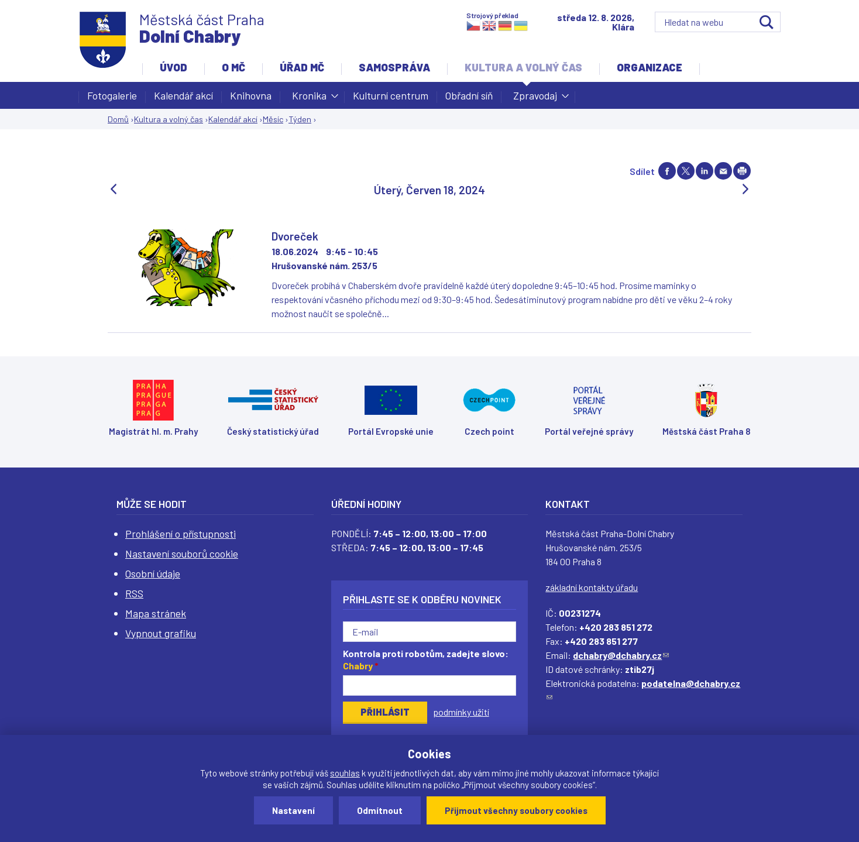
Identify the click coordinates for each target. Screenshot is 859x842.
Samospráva (394, 67)
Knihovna (251, 95)
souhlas (345, 773)
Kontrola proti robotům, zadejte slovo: (425, 659)
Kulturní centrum (390, 95)
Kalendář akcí (183, 95)
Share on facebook (667, 171)
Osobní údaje (152, 573)
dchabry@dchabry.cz (621, 655)
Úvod (173, 67)
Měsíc (273, 119)
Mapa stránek (155, 613)
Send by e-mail (723, 171)
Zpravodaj (535, 99)
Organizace (649, 67)
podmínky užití (461, 711)
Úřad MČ (302, 67)
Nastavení (293, 810)
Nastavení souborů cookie (181, 553)
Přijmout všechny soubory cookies (516, 810)
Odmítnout (380, 810)
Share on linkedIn (704, 171)
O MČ (233, 67)
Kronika (309, 99)
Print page (742, 171)
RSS (134, 593)
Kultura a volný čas (523, 67)
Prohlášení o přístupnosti (180, 533)
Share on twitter (686, 171)
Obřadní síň (469, 95)
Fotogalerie (112, 95)
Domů (118, 119)
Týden (299, 119)
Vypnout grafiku (160, 633)
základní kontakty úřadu (591, 587)
